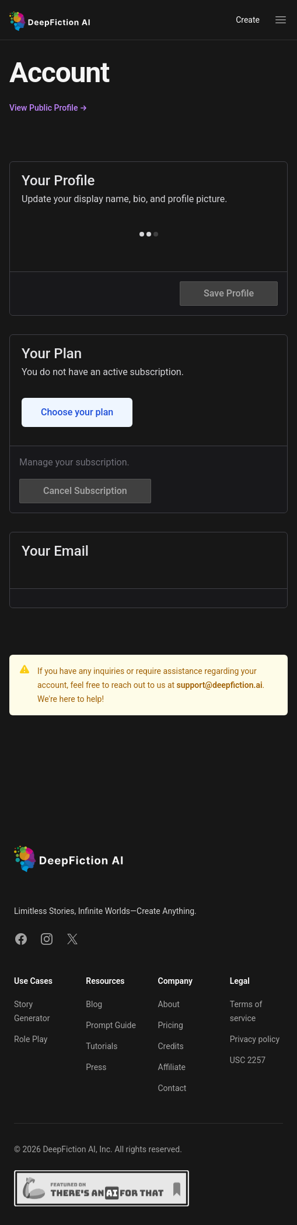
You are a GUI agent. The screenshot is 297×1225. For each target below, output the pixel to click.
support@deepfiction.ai (220, 685)
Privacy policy (254, 1039)
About (169, 1004)
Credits (171, 1046)
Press (96, 1067)
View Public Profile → (48, 107)
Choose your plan (77, 412)
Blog (94, 1004)
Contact (172, 1088)
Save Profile (229, 293)
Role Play (30, 1039)
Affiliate (172, 1067)
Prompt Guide (111, 1025)
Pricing (170, 1025)
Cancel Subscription (85, 490)
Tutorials (101, 1046)
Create (248, 19)
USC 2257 (247, 1060)
